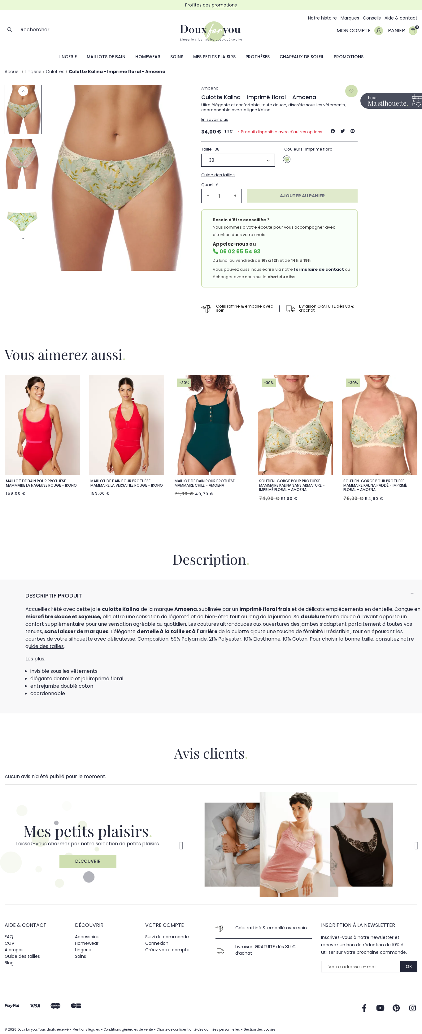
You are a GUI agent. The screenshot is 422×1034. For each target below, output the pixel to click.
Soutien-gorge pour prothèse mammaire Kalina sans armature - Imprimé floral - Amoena (292, 485)
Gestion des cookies (260, 1029)
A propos (14, 950)
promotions (224, 5)
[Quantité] (221, 196)
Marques (350, 18)
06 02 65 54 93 (240, 251)
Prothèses (258, 57)
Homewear (147, 57)
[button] (416, 845)
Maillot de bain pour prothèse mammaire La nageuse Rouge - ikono (41, 483)
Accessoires (88, 937)
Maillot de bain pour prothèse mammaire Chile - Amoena (205, 483)
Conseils (372, 18)
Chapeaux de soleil (302, 57)
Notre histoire (322, 18)
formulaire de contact (319, 269)
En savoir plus (214, 119)
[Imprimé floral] (286, 159)
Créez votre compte (167, 950)
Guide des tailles (218, 174)
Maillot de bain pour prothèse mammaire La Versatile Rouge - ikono (126, 483)
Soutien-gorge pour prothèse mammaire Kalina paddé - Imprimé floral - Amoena (375, 485)
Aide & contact (401, 18)
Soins (176, 57)
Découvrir (88, 861)
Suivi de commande (167, 937)
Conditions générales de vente (129, 1029)
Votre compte (164, 925)
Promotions (348, 57)
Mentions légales (86, 1029)
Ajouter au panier (302, 196)
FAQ (9, 937)
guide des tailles (44, 646)
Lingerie (68, 57)
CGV (9, 943)
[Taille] (238, 160)
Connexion (156, 943)
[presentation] (368, 988)
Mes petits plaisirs (214, 57)
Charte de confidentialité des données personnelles (199, 1029)
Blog (9, 963)
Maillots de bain (106, 57)
